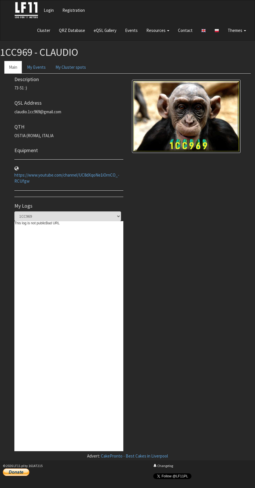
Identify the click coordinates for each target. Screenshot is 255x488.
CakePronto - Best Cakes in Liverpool (134, 456)
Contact (185, 30)
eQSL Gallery (105, 30)
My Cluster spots (70, 67)
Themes (237, 30)
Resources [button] (157, 30)
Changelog (163, 466)
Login (49, 10)
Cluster (43, 30)
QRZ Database (72, 30)
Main (13, 67)
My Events (36, 67)
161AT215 (35, 466)
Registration (73, 10)
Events (131, 30)
